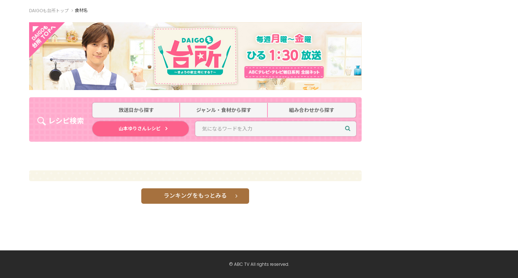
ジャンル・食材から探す (223, 110)
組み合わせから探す (311, 110)
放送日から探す (136, 110)
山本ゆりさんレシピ (140, 128)
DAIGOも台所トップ (49, 11)
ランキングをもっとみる (195, 196)
